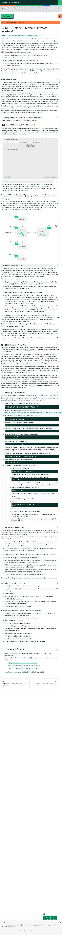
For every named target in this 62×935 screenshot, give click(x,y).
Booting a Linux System (49, 8)
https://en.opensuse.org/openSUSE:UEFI (17, 672)
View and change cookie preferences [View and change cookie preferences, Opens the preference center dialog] (30, 931)
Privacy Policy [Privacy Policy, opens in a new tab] (11, 926)
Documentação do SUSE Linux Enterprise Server (16, 8)
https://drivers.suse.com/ (31, 548)
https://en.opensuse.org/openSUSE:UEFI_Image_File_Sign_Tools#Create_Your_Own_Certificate (33, 412)
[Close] (60, 922)
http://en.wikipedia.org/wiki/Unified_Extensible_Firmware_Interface (38, 69)
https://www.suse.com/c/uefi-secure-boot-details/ (23, 668)
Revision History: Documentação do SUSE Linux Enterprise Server (21, 35)
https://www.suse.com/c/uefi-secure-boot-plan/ (23, 663)
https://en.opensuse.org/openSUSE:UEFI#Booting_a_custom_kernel (37, 395)
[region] (31, 927)
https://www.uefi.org (11, 653)
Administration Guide (35, 8)
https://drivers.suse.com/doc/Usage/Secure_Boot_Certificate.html (37, 578)
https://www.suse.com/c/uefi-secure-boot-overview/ (24, 665)
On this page (7, 16)
